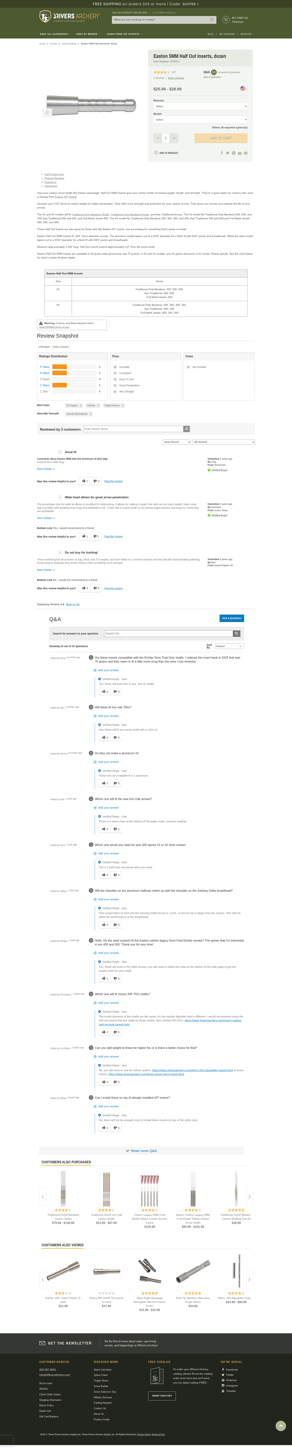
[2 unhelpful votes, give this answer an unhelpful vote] (116, 829)
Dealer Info (45, 1411)
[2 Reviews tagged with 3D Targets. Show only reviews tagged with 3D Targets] (74, 405)
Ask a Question (212, 77)
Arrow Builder (101, 1386)
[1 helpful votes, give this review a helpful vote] (84, 481)
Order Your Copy (162, 1395)
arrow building (69, 43)
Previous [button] (42, 1196)
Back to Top (73, 604)
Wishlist (246, 34)
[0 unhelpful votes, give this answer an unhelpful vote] (116, 691)
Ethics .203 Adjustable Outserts (236, 1297)
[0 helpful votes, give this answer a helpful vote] (104, 691)
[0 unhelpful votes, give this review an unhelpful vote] (96, 481)
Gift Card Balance (48, 1416)
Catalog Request (103, 1402)
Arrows (53, 43)
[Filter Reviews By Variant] (224, 442)
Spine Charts (101, 1375)
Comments (51, 186)
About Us (99, 1414)
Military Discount (103, 1397)
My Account (227, 34)
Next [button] (249, 1196)
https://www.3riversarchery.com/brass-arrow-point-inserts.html (146, 1074)
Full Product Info (54, 174)
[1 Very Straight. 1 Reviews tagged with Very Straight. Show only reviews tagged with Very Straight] (145, 391)
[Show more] (141, 1150)
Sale (211, 34)
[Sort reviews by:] (177, 442)
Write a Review (176, 78)
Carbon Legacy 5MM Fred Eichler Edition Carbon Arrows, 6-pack (150, 1218)
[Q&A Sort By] (229, 646)
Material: (158, 100)
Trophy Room (101, 1380)
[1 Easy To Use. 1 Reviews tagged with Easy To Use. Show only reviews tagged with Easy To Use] (145, 379)
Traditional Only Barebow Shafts (90, 214)
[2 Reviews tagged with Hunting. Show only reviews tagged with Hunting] (93, 405)
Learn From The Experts (125, 34)
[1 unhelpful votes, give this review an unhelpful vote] (96, 537)
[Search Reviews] (137, 429)
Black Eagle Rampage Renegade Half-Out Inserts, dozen (150, 1301)
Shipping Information (50, 1400)
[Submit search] (236, 633)
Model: (157, 113)
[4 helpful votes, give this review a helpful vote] (84, 588)
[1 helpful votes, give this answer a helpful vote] (104, 978)
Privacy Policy (144, 1434)
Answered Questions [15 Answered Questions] (229, 72)
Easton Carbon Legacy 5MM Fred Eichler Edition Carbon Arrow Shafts (193, 1218)
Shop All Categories (56, 34)
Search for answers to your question (75, 633)
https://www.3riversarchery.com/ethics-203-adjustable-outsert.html (192, 1070)
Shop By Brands (88, 34)
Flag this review (113, 481)
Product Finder (102, 1419)
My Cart (240, 17)
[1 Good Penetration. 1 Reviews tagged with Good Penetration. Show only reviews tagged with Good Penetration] (145, 385)
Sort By (209, 646)
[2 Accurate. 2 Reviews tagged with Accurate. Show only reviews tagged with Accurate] (145, 367)
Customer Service (164, 13)
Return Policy (46, 1405)
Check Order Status (50, 1394)
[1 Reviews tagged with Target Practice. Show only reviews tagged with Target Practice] (114, 405)
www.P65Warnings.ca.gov (54, 327)
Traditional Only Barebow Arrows (130, 214)
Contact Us (100, 1408)
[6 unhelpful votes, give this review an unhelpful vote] (96, 588)
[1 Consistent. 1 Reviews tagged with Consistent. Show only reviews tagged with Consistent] (145, 373)
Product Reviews (54, 178)
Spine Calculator (103, 1369)
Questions (50, 182)
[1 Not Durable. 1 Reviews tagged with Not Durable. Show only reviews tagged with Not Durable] (218, 367)
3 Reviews (159, 78)
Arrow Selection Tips (105, 1391)
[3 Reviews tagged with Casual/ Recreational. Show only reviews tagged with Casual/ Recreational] (79, 414)
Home (42, 43)
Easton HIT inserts (66, 196)
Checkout (237, 21)
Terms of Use (158, 1434)
